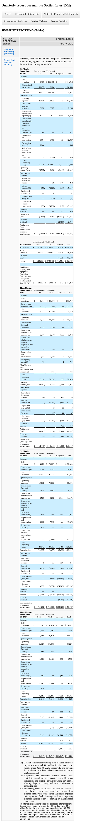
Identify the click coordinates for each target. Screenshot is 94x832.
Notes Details (59, 21)
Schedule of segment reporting (9, 62)
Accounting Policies (15, 21)
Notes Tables (39, 21)
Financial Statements (27, 14)
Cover (7, 14)
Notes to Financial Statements (61, 14)
